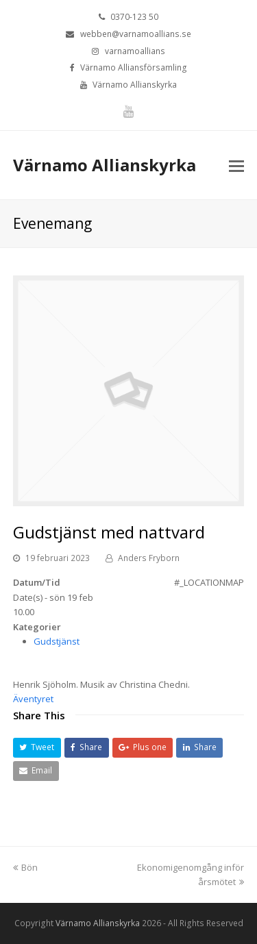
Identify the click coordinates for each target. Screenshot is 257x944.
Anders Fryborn (149, 558)
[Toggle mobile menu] (236, 165)
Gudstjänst (56, 641)
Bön (25, 867)
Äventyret (33, 699)
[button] (37, 748)
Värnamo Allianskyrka (104, 164)
